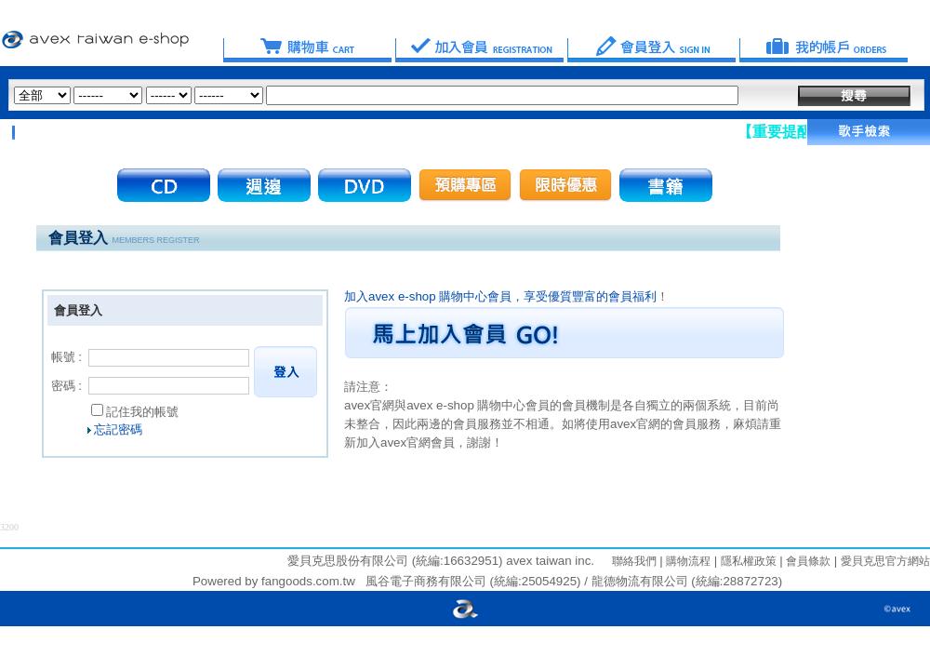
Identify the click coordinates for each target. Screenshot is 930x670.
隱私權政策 (746, 561)
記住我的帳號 (142, 412)
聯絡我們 (634, 561)
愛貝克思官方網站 (885, 561)
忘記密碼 (118, 429)
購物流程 (687, 561)
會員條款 (806, 561)
